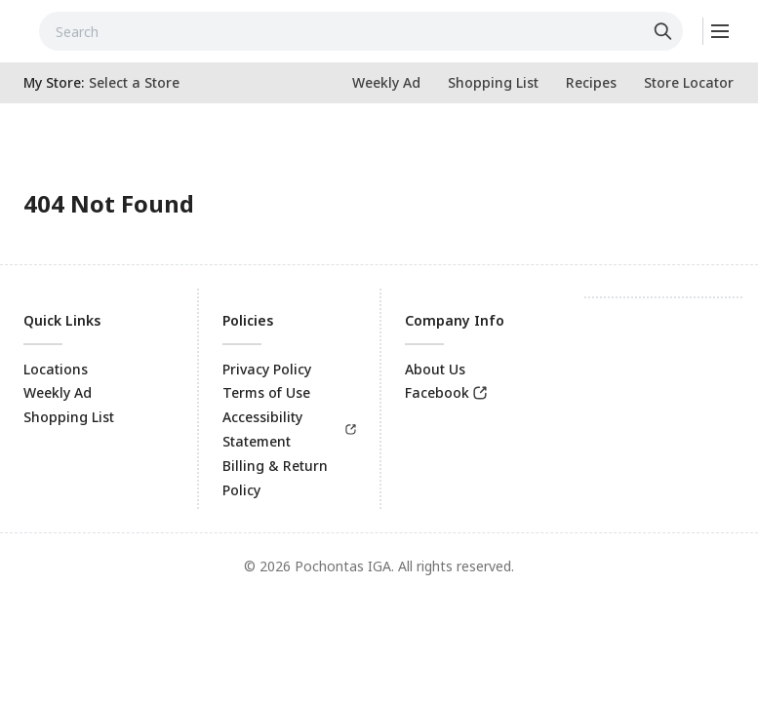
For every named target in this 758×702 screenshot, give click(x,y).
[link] (386, 82)
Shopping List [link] (68, 417)
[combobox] (361, 31)
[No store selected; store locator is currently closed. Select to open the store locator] (134, 82)
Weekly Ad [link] (57, 392)
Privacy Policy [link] (266, 369)
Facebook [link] (437, 392)
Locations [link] (55, 369)
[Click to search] (665, 31)
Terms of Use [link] (266, 392)
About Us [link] (435, 369)
